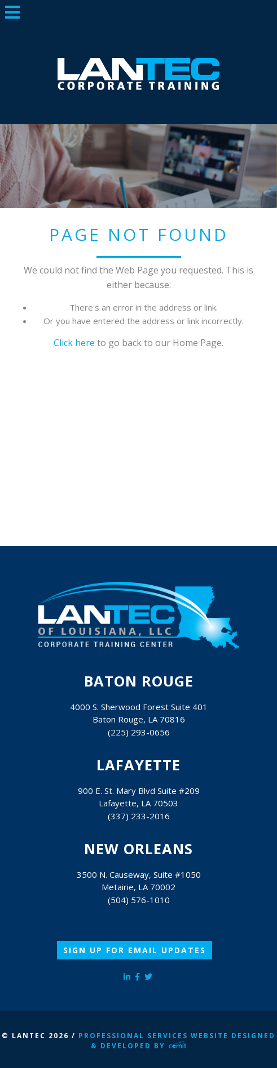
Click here (74, 342)
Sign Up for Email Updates (134, 950)
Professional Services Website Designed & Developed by (176, 1041)
